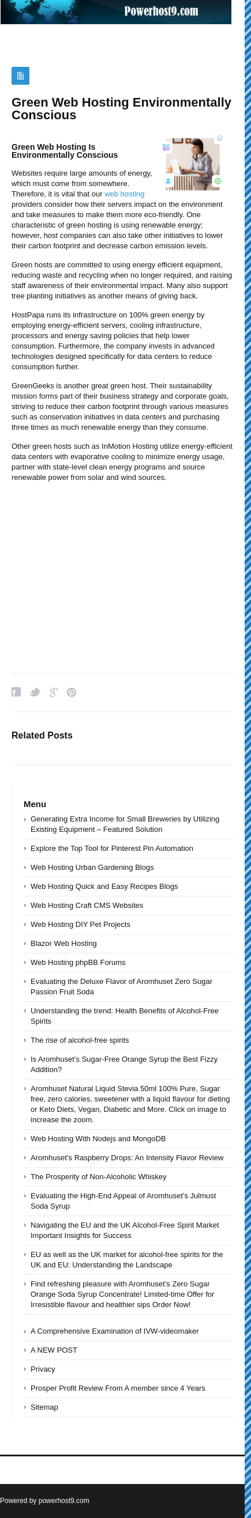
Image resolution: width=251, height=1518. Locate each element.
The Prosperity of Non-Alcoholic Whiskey (99, 1176)
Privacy (43, 1369)
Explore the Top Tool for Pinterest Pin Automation (112, 848)
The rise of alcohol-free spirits (80, 1040)
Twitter (35, 692)
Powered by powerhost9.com (44, 1501)
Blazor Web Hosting (64, 943)
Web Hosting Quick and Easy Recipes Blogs (104, 886)
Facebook (16, 692)
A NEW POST (54, 1350)
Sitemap (44, 1407)
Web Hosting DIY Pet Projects (80, 924)
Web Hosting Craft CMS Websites (87, 905)
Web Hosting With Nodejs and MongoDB (98, 1138)
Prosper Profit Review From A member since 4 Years (118, 1388)
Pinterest (71, 692)
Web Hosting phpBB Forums (78, 962)
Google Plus (54, 692)
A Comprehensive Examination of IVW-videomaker (115, 1331)
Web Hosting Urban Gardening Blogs (92, 867)
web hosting (124, 194)
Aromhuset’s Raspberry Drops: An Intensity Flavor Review (127, 1157)
